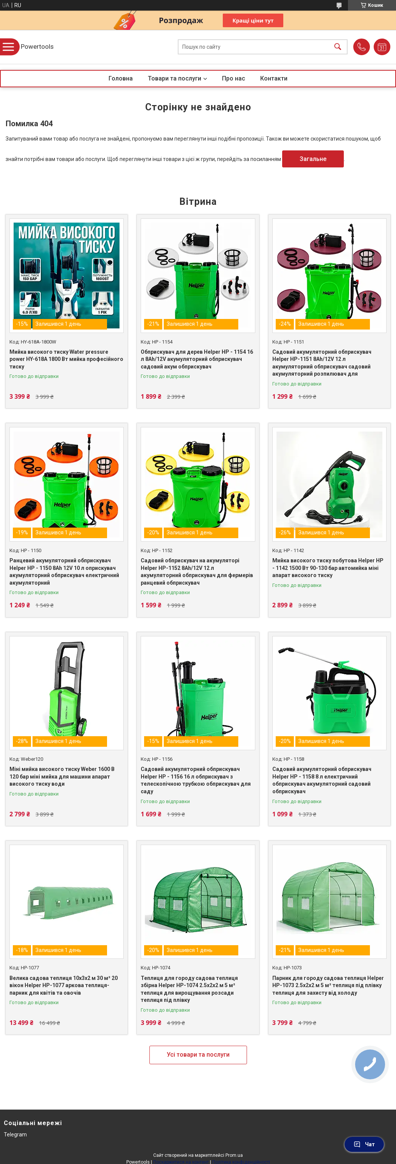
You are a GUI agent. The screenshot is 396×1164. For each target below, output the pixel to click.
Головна (121, 78)
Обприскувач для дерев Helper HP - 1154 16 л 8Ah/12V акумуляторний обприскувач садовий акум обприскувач (197, 359)
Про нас (233, 78)
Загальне (313, 159)
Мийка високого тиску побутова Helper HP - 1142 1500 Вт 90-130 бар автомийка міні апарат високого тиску (328, 567)
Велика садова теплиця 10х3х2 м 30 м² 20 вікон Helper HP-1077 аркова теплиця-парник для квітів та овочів (63, 985)
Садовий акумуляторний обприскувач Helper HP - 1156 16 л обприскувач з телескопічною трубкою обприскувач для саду (196, 780)
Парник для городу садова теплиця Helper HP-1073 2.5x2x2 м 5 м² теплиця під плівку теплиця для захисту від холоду (328, 985)
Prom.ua (234, 1155)
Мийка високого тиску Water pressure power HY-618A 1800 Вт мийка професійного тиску (66, 359)
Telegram (15, 1134)
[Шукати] (338, 47)
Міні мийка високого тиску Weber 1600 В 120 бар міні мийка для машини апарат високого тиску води (62, 776)
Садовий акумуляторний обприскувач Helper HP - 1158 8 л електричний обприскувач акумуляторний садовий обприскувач (321, 780)
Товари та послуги (174, 78)
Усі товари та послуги (198, 1054)
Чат (364, 1144)
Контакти (273, 78)
